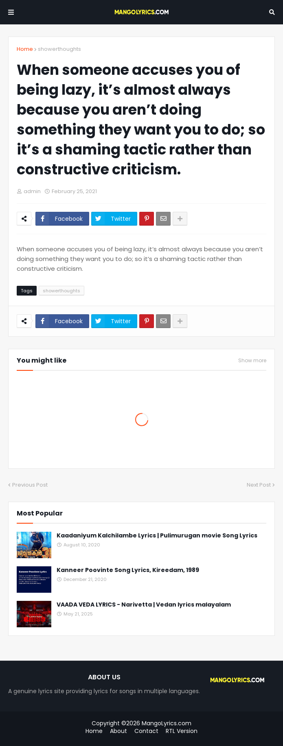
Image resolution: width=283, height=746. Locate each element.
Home (25, 49)
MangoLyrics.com (166, 723)
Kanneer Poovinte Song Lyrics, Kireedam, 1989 (128, 570)
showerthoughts (59, 49)
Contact (146, 731)
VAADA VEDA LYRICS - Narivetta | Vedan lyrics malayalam (144, 605)
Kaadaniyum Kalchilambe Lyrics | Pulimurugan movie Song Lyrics (157, 535)
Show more (252, 360)
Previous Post (30, 485)
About (118, 731)
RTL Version (181, 731)
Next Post (259, 485)
